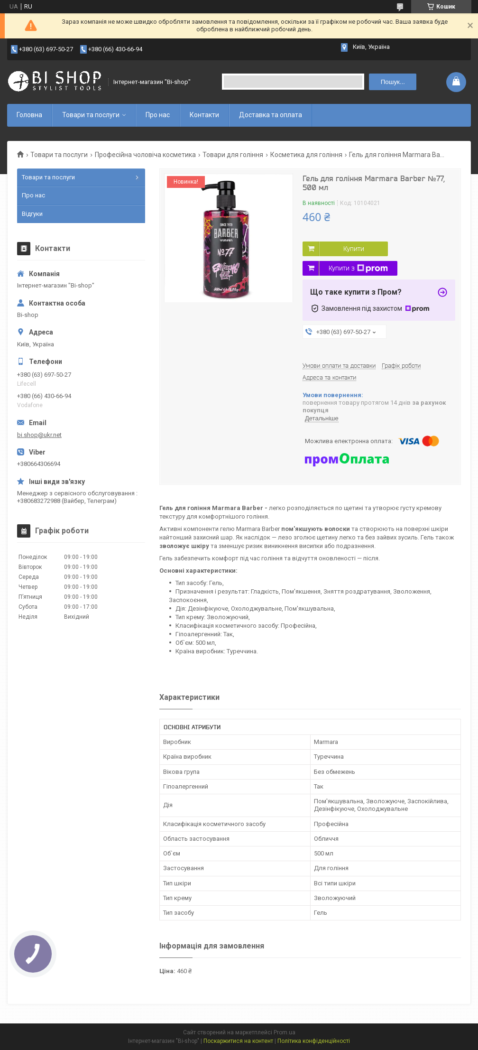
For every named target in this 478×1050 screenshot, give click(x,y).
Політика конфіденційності (313, 1041)
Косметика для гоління (306, 154)
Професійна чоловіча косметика (145, 154)
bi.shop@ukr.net (39, 434)
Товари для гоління (232, 154)
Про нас (158, 115)
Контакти (204, 115)
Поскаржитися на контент (238, 1041)
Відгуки (32, 213)
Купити (353, 248)
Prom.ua (284, 1032)
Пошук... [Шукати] (393, 81)
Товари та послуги (91, 115)
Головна (29, 115)
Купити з (358, 268)
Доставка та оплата (270, 115)
